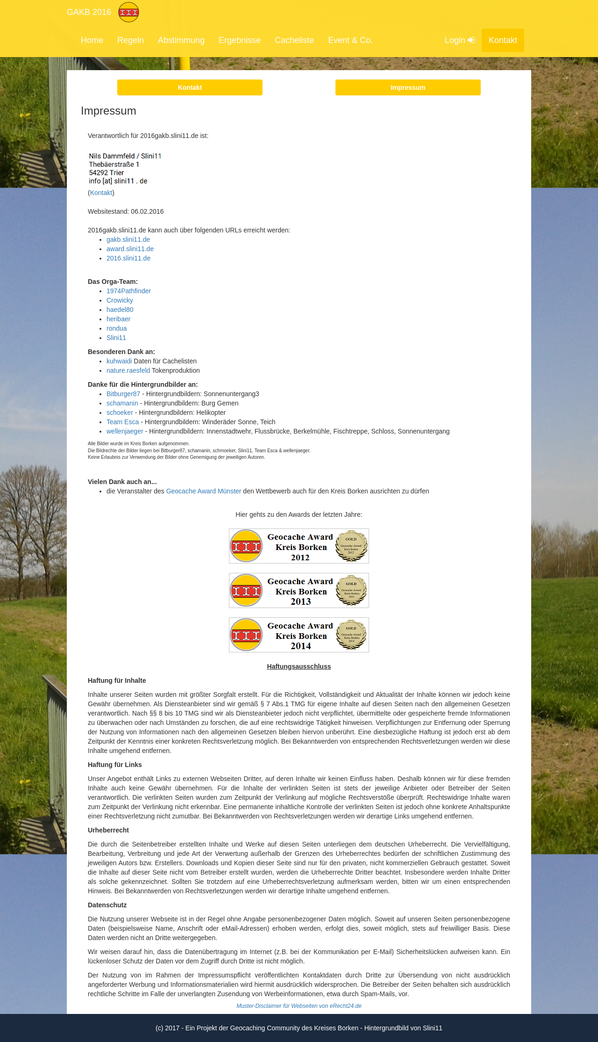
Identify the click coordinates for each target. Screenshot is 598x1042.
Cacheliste (294, 40)
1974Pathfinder (129, 291)
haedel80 (120, 309)
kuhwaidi (119, 361)
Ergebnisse (240, 40)
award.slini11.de (130, 249)
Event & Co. (350, 40)
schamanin (122, 403)
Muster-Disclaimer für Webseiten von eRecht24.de (299, 1006)
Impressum (408, 87)
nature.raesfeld (128, 370)
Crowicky (120, 300)
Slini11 (116, 337)
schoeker (120, 412)
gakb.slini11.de (128, 239)
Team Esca (123, 422)
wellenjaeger (125, 431)
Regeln (130, 40)
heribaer (118, 319)
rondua (117, 328)
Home (92, 40)
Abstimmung (181, 40)
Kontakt (503, 40)
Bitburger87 (123, 394)
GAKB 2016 (89, 12)
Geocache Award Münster (204, 491)
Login (460, 40)
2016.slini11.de (128, 258)
